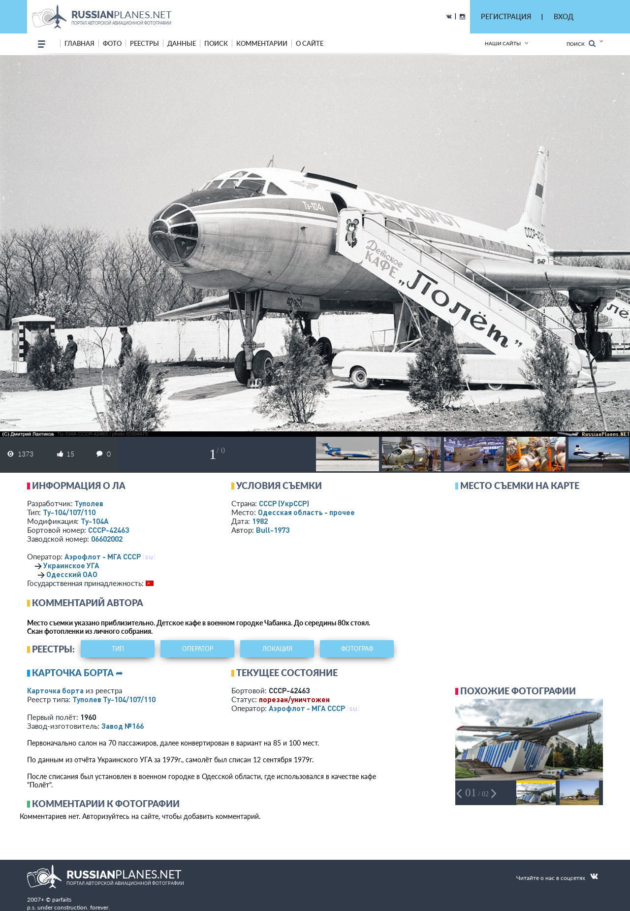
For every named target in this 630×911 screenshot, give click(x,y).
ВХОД (563, 16)
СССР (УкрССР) (284, 503)
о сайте (309, 43)
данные (181, 43)
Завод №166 (122, 725)
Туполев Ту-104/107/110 (114, 699)
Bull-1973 (272, 529)
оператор (197, 648)
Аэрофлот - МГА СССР (102, 556)
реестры (144, 43)
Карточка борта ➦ (77, 672)
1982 (260, 521)
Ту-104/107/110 (69, 512)
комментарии (261, 43)
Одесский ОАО (71, 574)
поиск (216, 43)
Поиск (581, 43)
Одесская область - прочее (306, 512)
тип (118, 648)
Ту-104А (95, 521)
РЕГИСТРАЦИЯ (506, 16)
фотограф (357, 648)
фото (112, 43)
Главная (79, 43)
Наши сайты (503, 43)
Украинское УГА (71, 565)
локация (277, 648)
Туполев (88, 503)
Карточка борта (55, 690)
